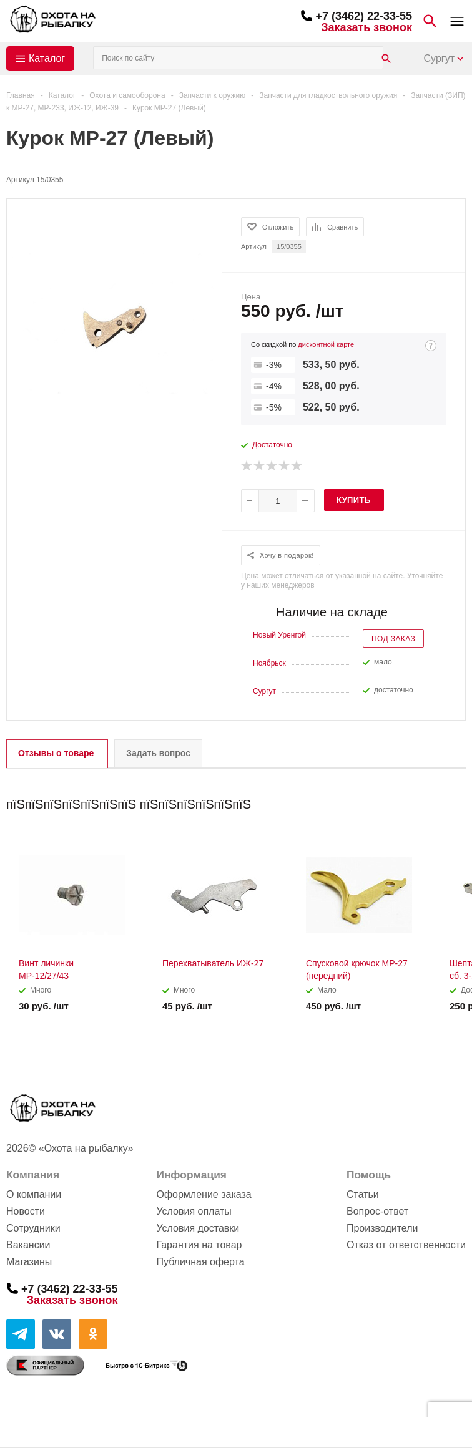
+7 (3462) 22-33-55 (363, 16)
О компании (33, 1194)
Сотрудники (33, 1228)
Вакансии (28, 1245)
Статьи (363, 1194)
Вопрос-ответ (377, 1211)
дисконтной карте (326, 344)
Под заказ (393, 638)
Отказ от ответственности (406, 1245)
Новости (25, 1211)
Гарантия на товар (199, 1245)
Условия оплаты (193, 1211)
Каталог (47, 58)
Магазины (29, 1261)
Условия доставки (197, 1228)
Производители (382, 1228)
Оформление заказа (203, 1194)
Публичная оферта (200, 1261)
